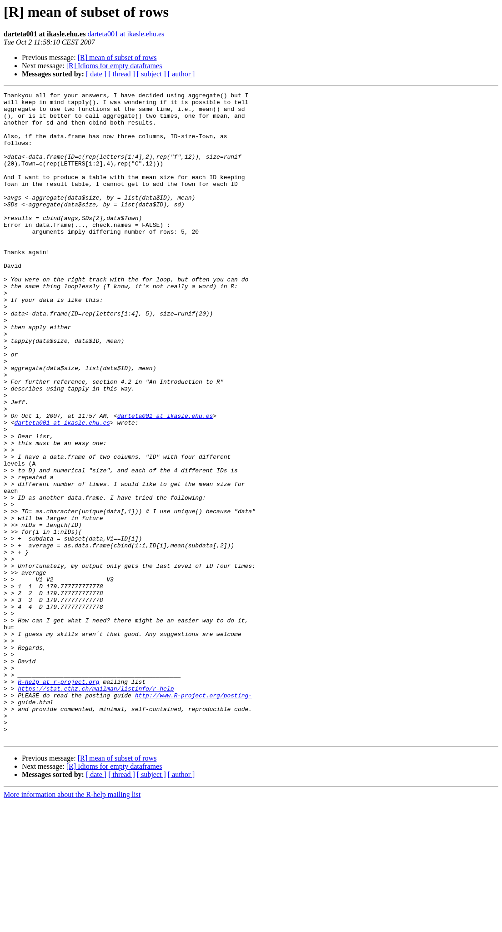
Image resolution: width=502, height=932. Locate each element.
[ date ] (96, 74)
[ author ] (181, 74)
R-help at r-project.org (58, 800)
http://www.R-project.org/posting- (193, 816)
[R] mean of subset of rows (117, 57)
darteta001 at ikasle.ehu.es (125, 34)
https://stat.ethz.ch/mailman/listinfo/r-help (96, 808)
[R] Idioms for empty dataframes (114, 66)
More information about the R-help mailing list (72, 924)
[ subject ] (151, 74)
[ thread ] (121, 74)
